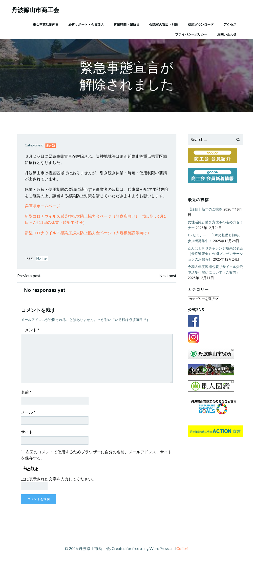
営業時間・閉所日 (126, 24)
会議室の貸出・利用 (163, 24)
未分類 (50, 145)
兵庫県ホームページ (42, 205)
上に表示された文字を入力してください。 (58, 478)
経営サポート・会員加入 (86, 24)
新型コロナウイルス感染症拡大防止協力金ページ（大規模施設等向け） (88, 232)
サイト (27, 431)
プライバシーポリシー (191, 34)
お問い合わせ (226, 34)
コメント (30, 329)
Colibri (182, 548)
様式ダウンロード (201, 24)
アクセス (230, 24)
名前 (26, 392)
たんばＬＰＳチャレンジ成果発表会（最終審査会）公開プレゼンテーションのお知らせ (215, 254)
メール (28, 412)
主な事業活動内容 (46, 24)
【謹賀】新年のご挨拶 (205, 209)
